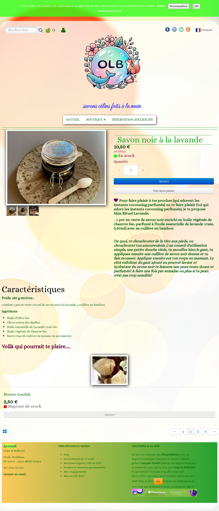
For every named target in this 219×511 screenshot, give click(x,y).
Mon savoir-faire (74, 475)
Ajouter (164, 181)
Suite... (161, 5)
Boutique (96, 120)
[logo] (111, 73)
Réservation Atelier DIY (132, 120)
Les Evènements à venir (79, 458)
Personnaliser (179, 6)
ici (158, 481)
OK (196, 6)
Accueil (73, 120)
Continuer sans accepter (109, 11)
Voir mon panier (164, 190)
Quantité (121, 162)
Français (204, 29)
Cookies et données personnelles (85, 467)
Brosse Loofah (17, 394)
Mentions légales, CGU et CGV (82, 463)
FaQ (66, 454)
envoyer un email (14, 474)
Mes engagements (75, 471)
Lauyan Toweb (151, 463)
